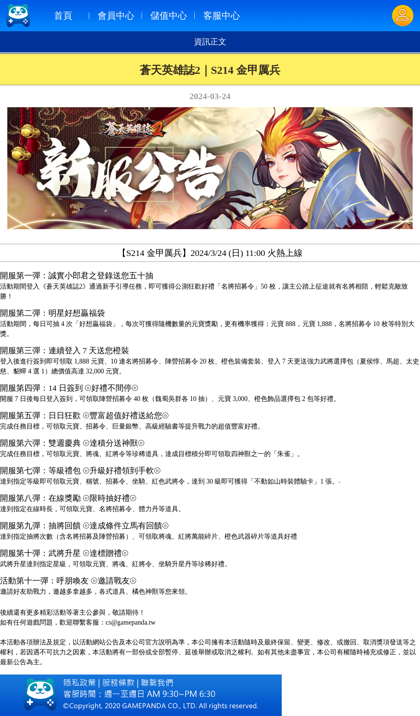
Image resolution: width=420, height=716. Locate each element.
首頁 (63, 16)
